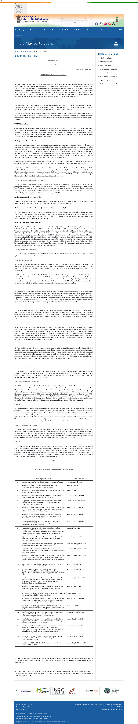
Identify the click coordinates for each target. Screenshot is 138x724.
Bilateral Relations (30, 24)
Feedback (32, 4)
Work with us (18, 29)
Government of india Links (108, 63)
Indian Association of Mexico (98, 24)
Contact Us (25, 4)
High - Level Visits (105, 59)
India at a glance (105, 74)
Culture (46, 24)
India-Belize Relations (106, 56)
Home (16, 24)
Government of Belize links (108, 70)
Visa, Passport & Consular (56, 24)
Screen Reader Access (38, 5)
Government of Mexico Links (109, 67)
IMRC (120, 24)
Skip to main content (25, 5)
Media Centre (78, 24)
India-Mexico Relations (107, 52)
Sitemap (18, 4)
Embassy (21, 24)
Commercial (39, 24)
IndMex (115, 24)
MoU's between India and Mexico (110, 78)
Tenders (110, 24)
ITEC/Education (69, 24)
